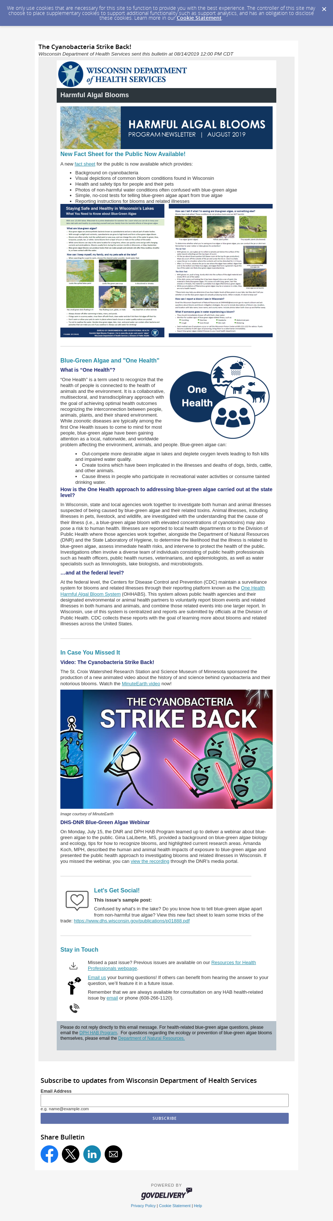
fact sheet (85, 164)
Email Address (56, 1091)
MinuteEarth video (141, 683)
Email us (97, 977)
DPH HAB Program (98, 1032)
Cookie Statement (199, 17)
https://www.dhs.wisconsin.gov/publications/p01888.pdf (132, 921)
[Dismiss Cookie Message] (324, 7)
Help (198, 1205)
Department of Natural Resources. (151, 1038)
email (112, 998)
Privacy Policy (143, 1205)
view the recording (150, 861)
